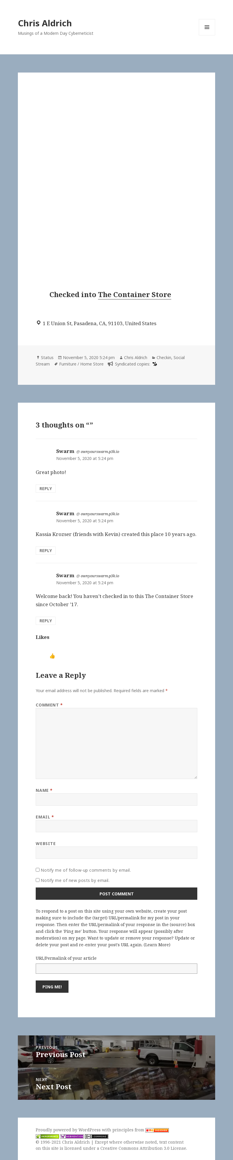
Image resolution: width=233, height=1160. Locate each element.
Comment (49, 705)
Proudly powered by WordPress (69, 1130)
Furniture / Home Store (81, 364)
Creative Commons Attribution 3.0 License (143, 1148)
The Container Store (134, 294)
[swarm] (154, 364)
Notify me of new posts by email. (75, 880)
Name (44, 790)
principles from (140, 1130)
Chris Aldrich (45, 23)
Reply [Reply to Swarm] (46, 488)
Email (45, 817)
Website (46, 843)
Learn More (157, 944)
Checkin (164, 357)
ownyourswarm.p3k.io (100, 451)
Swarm (65, 451)
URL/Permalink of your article (66, 958)
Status (47, 357)
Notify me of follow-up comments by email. (86, 870)
